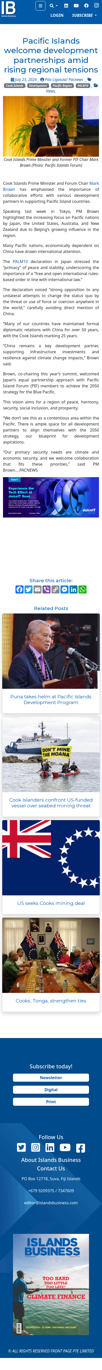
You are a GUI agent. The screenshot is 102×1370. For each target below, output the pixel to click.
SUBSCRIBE (83, 15)
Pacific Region (62, 86)
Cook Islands (14, 86)
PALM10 (83, 86)
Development (38, 86)
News (50, 91)
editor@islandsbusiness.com (51, 1203)
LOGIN (57, 15)
